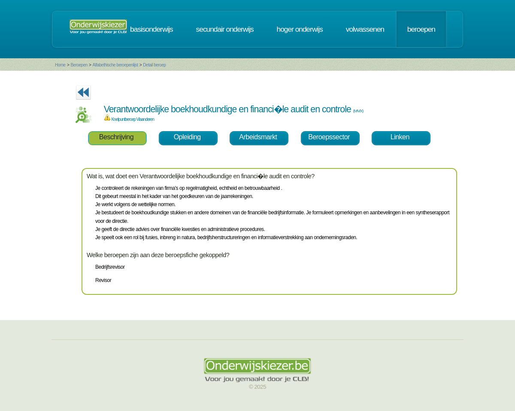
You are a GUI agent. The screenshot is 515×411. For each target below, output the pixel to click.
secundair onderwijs (225, 29)
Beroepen (78, 65)
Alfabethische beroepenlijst (115, 65)
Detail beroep (154, 65)
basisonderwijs (151, 29)
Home (60, 65)
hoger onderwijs (300, 29)
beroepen (421, 29)
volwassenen (365, 29)
